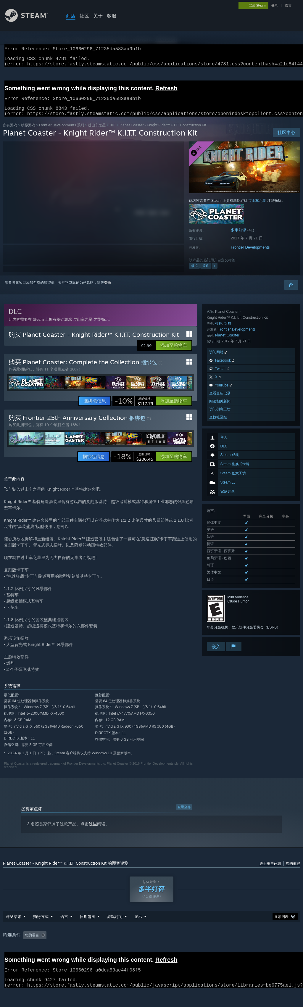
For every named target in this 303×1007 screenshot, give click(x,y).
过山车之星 (97, 132)
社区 (84, 15)
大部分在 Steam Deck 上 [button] (158, 950)
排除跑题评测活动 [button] (84, 950)
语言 (288, 5)
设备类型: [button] (263, 950)
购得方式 (41, 931)
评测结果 (13, 931)
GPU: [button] (240, 950)
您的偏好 (293, 870)
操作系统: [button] (196, 950)
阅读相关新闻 (220, 595)
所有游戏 (10, 132)
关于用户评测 (270, 870)
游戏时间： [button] (119, 950)
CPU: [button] (220, 950)
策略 (205, 273)
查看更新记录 (220, 587)
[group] (151, 951)
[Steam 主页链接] (31, 20)
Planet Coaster (227, 529)
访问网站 (218, 546)
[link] (134, 408)
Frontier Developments (250, 254)
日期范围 (87, 931)
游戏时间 (115, 931)
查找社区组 (218, 611)
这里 (93, 831)
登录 (274, 5)
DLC (112, 132)
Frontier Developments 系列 (61, 132)
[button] (174, 352)
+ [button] (214, 273)
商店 (70, 15)
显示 (138, 931)
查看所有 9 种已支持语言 (226, 441)
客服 (111, 15)
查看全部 (184, 814)
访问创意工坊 (220, 603)
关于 (98, 15)
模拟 (194, 273)
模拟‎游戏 (28, 132)
